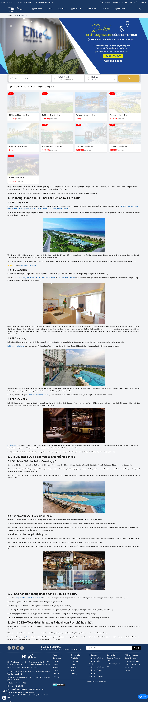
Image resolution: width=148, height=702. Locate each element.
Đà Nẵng (74, 667)
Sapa (73, 671)
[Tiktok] (13, 648)
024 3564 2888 (106, 2)
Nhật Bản (56, 661)
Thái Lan (56, 667)
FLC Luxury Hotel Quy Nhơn (119, 115)
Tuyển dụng (129, 667)
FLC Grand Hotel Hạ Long (17, 177)
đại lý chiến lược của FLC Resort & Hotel (29, 598)
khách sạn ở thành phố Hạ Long (39, 395)
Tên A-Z (19, 87)
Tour (50, 9)
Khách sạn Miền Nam (96, 667)
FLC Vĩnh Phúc (12, 445)
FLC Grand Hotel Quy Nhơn (51, 115)
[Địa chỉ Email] (109, 648)
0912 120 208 (120, 2)
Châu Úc (56, 674)
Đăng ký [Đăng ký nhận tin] (136, 648)
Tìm (129, 78)
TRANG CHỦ (37, 9)
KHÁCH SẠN (77, 9)
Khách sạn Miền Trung (94, 662)
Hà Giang (74, 674)
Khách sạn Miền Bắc (96, 658)
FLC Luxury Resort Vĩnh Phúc (52, 146)
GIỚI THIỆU (134, 2)
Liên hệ (127, 671)
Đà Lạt (73, 664)
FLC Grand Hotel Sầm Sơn (85, 146)
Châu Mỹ (56, 677)
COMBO (62, 9)
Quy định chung (130, 658)
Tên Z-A (28, 87)
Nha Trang (74, 661)
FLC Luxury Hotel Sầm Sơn (119, 146)
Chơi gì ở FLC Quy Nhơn (28, 265)
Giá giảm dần (50, 87)
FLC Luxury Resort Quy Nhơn (85, 115)
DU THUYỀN (92, 9)
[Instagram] (22, 648)
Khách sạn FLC (94, 673)
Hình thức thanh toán (132, 664)
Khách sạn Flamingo (96, 676)
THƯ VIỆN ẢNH (121, 9)
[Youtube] (17, 648)
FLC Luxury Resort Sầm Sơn (18, 146)
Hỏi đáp (144, 2)
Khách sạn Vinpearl (96, 670)
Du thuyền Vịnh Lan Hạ (114, 665)
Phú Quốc (74, 658)
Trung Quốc (57, 658)
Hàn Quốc (56, 664)
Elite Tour (29, 637)
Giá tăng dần (38, 87)
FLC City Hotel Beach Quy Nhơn (19, 115)
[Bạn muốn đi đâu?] (32, 78)
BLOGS (107, 9)
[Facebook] (9, 648)
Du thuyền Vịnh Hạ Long (113, 659)
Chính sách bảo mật (132, 661)
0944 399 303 (39, 684)
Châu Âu (56, 671)
